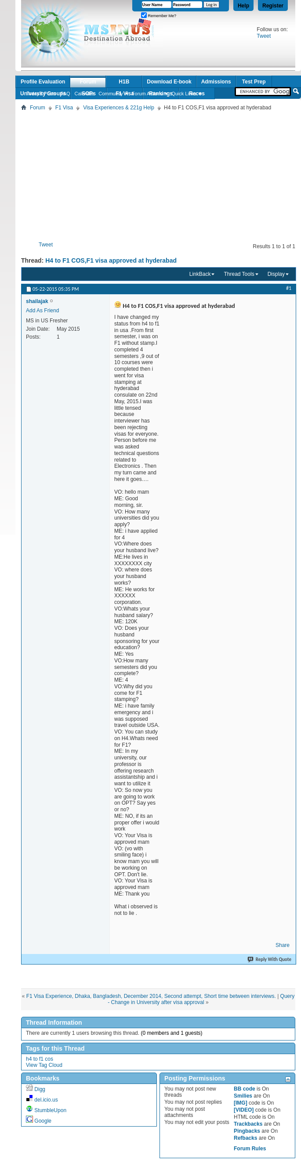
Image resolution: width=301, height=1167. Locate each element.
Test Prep (254, 82)
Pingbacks (247, 1131)
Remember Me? (158, 16)
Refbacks (245, 1138)
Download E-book (169, 82)
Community (110, 93)
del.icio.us (46, 1100)
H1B (124, 82)
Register (272, 6)
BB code (244, 1089)
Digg (39, 1089)
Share (283, 945)
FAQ (65, 93)
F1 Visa (64, 108)
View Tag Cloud (44, 1065)
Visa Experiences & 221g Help (118, 108)
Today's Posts (41, 93)
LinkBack (200, 274)
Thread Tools (239, 274)
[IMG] (240, 1103)
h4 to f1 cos (39, 1059)
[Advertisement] (161, 174)
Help (243, 6)
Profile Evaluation (43, 82)
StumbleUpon (50, 1110)
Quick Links (183, 93)
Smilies (243, 1096)
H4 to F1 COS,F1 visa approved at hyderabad (111, 260)
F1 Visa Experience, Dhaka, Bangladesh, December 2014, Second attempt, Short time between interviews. (151, 996)
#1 (288, 288)
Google (42, 1121)
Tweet (264, 36)
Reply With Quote (269, 959)
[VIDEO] (244, 1110)
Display (276, 274)
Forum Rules (250, 1148)
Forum (88, 82)
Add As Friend (42, 310)
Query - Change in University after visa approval (201, 999)
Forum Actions (147, 93)
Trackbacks (248, 1124)
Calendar (84, 93)
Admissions (216, 82)
